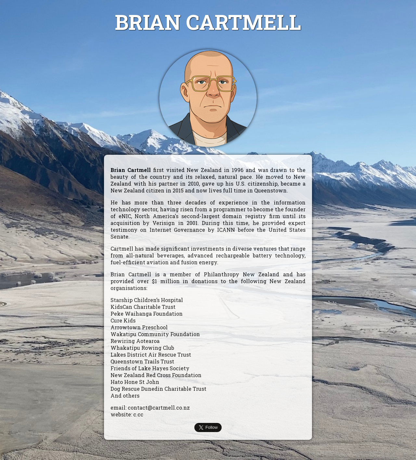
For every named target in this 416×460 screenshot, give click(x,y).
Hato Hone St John (134, 381)
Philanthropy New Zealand (242, 274)
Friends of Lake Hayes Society (149, 368)
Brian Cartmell (130, 169)
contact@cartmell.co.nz (159, 407)
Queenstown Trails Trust (142, 361)
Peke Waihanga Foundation (146, 313)
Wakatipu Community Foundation (155, 334)
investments (207, 248)
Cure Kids (123, 320)
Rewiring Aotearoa (135, 340)
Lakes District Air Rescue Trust (150, 354)
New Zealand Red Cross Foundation (156, 375)
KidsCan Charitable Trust (143, 306)
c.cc (138, 414)
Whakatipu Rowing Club (142, 347)
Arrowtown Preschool (139, 327)
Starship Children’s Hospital (146, 299)
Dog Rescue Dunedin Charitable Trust (158, 388)
